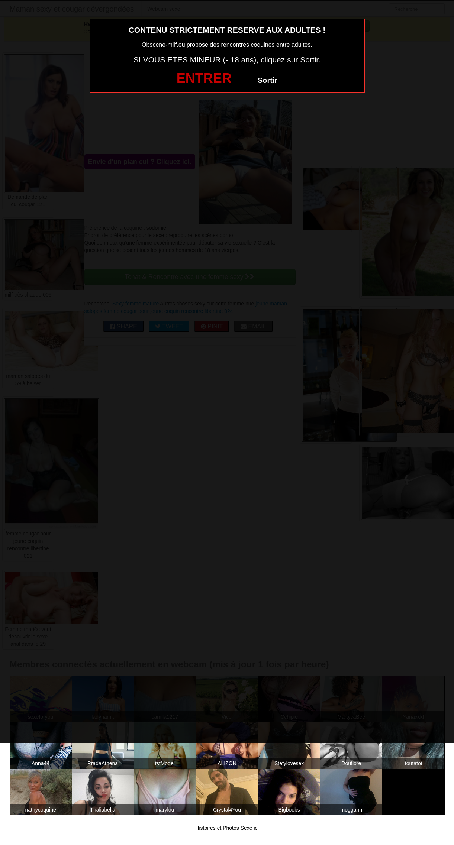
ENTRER (204, 78)
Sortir (267, 80)
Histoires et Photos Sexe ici (226, 828)
